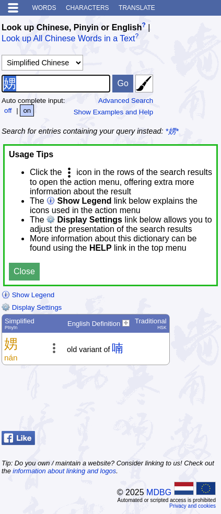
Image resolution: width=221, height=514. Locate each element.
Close (24, 271)
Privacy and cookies (192, 506)
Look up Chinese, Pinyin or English (72, 27)
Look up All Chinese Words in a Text (68, 38)
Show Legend (28, 295)
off (8, 110)
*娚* (172, 131)
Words (44, 7)
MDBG (158, 492)
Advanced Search (125, 100)
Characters (87, 7)
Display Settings (32, 307)
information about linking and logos (64, 471)
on (27, 110)
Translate (137, 7)
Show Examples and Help (114, 112)
